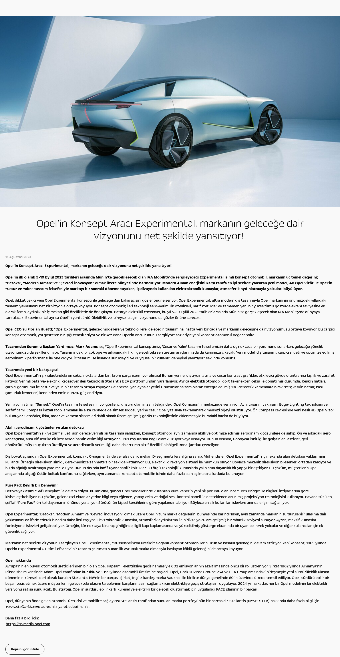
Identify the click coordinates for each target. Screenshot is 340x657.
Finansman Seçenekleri (108, 525)
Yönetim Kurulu (258, 530)
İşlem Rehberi (257, 545)
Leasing (98, 535)
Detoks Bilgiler (257, 549)
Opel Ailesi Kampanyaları (109, 520)
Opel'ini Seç (22, 539)
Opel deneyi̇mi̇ (187, 512)
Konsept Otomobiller (185, 525)
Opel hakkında (264, 512)
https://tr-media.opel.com (28, 438)
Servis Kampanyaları (106, 530)
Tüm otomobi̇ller (34, 512)
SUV (17, 525)
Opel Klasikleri (180, 530)
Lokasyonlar (256, 535)
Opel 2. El (21, 544)
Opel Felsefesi (257, 520)
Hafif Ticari (22, 530)
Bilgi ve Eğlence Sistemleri (188, 520)
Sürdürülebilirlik (258, 540)
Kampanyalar (108, 512)
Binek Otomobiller (27, 520)
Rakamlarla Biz (258, 525)
